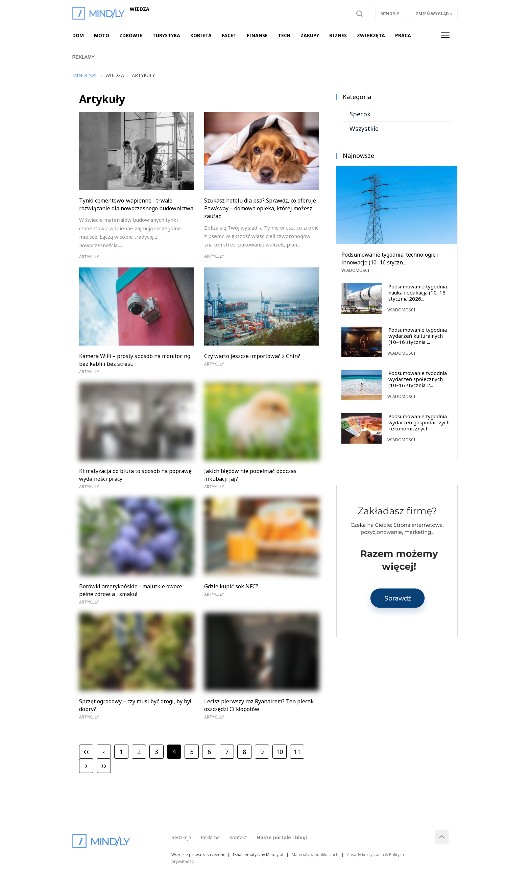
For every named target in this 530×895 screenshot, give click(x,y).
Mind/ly (389, 14)
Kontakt (238, 837)
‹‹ (86, 751)
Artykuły (89, 257)
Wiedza (139, 9)
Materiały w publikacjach (315, 854)
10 (279, 752)
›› (103, 765)
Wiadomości (355, 270)
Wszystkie (364, 128)
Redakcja (181, 837)
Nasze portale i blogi (282, 837)
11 (297, 752)
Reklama (210, 837)
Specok (360, 114)
